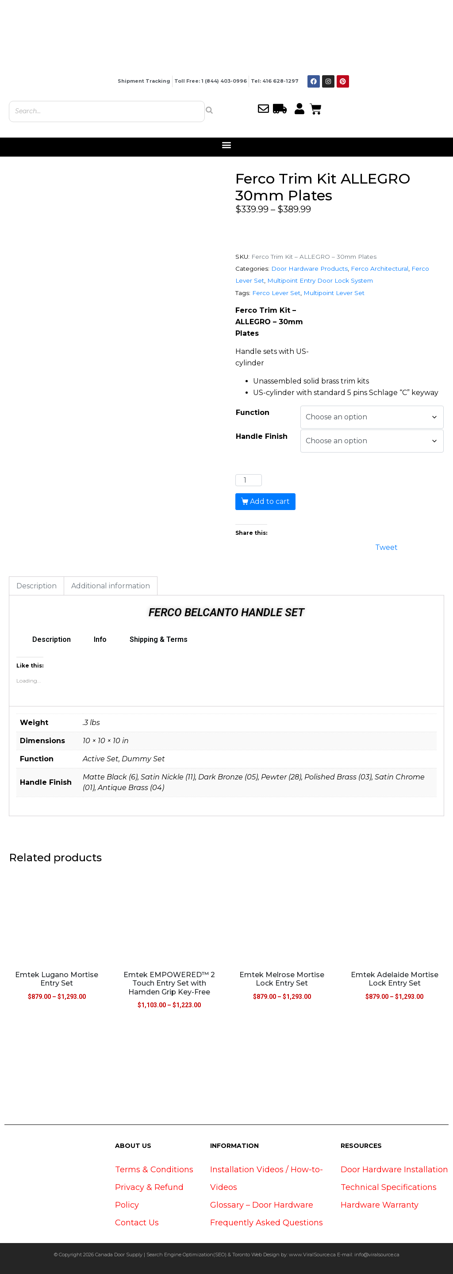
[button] (226, 145)
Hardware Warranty (379, 1205)
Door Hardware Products (309, 268)
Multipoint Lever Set (334, 292)
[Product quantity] (248, 480)
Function (252, 412)
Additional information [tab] (110, 586)
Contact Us (137, 1223)
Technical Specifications (389, 1187)
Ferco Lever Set (276, 292)
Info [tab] (100, 639)
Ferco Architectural (379, 268)
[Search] (209, 110)
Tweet (386, 546)
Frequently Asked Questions (266, 1223)
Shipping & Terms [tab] (159, 639)
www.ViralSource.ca (312, 1254)
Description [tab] (36, 586)
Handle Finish (262, 436)
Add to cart (270, 501)
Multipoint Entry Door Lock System (320, 280)
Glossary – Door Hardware (261, 1205)
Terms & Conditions (154, 1169)
